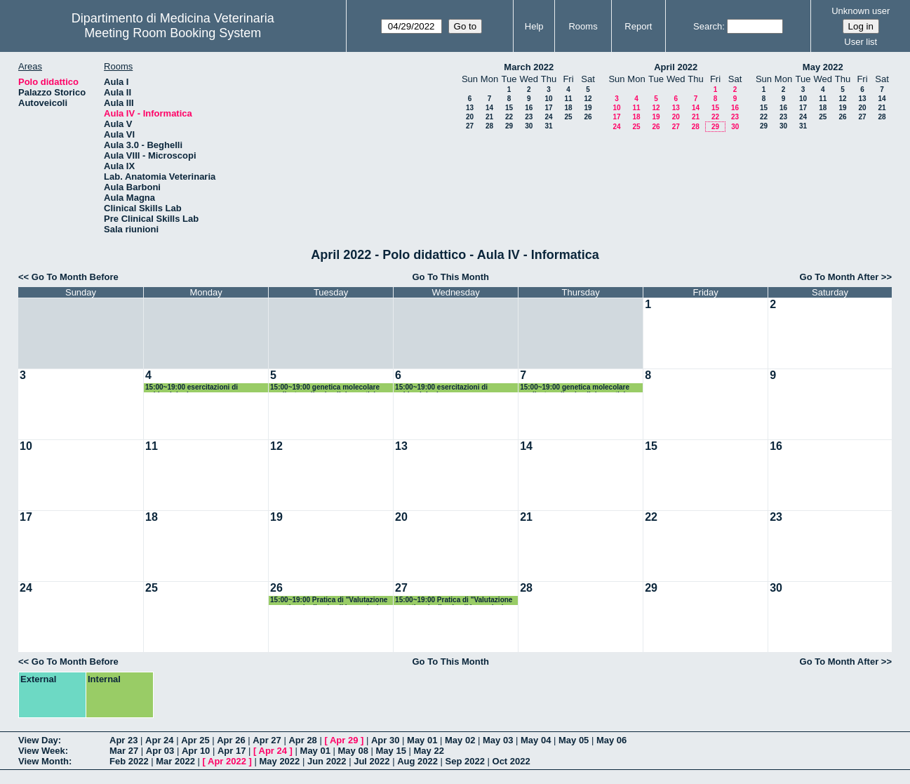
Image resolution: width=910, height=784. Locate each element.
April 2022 (675, 67)
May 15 (391, 750)
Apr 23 (123, 740)
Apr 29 (344, 740)
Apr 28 (302, 740)
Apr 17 (232, 750)
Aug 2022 (417, 761)
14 (489, 108)
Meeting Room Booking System (172, 33)
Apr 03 (160, 750)
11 (568, 98)
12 (587, 98)
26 (587, 117)
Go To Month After (839, 277)
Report (638, 26)
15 (509, 108)
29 (509, 126)
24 (548, 117)
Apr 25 (195, 740)
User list (860, 41)
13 (470, 108)
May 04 (536, 740)
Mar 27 (123, 750)
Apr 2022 (227, 761)
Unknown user (860, 11)
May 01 (422, 740)
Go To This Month (451, 277)
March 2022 (529, 67)
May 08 (353, 750)
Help (534, 26)
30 (529, 126)
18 (568, 108)
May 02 (460, 740)
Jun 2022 (327, 761)
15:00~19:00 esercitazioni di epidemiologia (191, 387)
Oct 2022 (511, 761)
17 (548, 108)
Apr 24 (159, 740)
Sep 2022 (465, 761)
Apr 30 (385, 740)
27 (470, 126)
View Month (43, 761)
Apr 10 (196, 750)
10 (548, 98)
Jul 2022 (371, 761)
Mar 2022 (175, 761)
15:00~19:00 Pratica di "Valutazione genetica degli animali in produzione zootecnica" (330, 600)
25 (568, 117)
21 (489, 117)
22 (509, 117)
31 (548, 126)
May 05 (573, 740)
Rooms (582, 26)
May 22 (429, 750)
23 (529, 117)
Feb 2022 (129, 761)
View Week (41, 750)
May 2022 (823, 67)
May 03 (498, 740)
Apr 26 (231, 740)
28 (489, 126)
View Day (38, 740)
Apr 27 (267, 740)
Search (707, 26)
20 (470, 117)
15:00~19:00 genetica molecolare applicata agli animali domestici (325, 387)
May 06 (611, 740)
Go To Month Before (75, 277)
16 (529, 108)
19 (587, 108)
